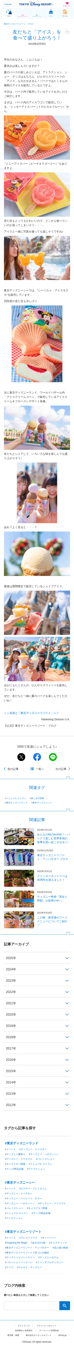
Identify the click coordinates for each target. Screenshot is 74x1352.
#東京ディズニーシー (41, 802)
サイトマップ (22, 1325)
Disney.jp (37, 1340)
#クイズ (9, 1267)
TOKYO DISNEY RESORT (36, 4)
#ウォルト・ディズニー (29, 1267)
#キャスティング (58, 1242)
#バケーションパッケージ (18, 1262)
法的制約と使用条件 (21, 1330)
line (53, 757)
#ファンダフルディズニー (49, 1262)
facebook (37, 757)
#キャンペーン (48, 1237)
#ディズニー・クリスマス (18, 1159)
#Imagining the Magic (16, 1242)
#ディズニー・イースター (33, 1149)
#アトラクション (36, 1169)
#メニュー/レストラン (15, 798)
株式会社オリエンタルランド (47, 1335)
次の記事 (61, 769)
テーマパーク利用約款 (51, 1330)
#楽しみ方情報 (37, 798)
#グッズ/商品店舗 (14, 1169)
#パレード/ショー (45, 1159)
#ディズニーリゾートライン (20, 1257)
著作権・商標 (18, 1335)
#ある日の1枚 (38, 1242)
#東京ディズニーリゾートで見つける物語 (27, 1252)
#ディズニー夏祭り (15, 1154)
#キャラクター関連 (15, 1164)
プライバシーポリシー (47, 1325)
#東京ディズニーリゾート (23, 1231)
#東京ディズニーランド (16, 802)
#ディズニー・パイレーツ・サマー (23, 1198)
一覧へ (40, 769)
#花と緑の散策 (60, 1247)
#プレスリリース (28, 1237)
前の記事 (13, 769)
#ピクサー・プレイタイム (33, 1188)
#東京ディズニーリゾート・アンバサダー (27, 1247)
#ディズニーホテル (48, 1257)
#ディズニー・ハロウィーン (44, 1154)
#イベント (10, 1149)
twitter (21, 757)
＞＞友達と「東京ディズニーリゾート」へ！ (31, 713)
